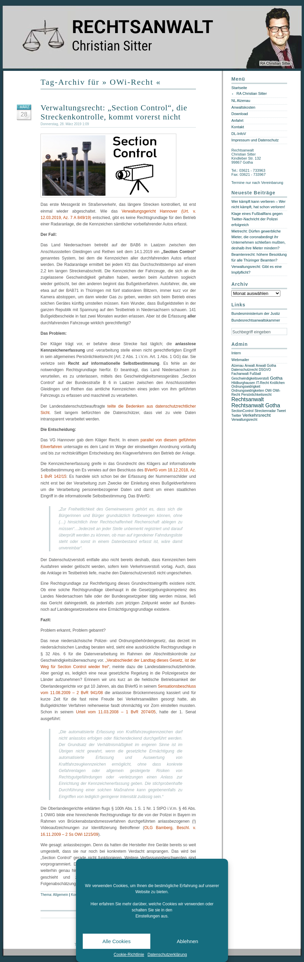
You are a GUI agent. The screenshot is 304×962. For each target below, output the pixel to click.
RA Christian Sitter (251, 93)
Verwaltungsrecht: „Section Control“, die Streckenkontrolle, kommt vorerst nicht (114, 112)
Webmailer (240, 360)
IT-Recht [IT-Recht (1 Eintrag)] (262, 383)
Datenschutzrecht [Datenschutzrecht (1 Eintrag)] (244, 370)
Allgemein (60, 895)
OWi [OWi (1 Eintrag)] (268, 390)
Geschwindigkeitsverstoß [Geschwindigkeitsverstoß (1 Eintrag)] (250, 378)
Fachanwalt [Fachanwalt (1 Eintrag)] (240, 374)
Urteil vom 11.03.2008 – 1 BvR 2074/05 (116, 712)
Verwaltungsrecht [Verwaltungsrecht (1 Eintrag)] (244, 419)
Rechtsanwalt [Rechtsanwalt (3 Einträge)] (247, 399)
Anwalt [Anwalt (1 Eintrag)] (250, 365)
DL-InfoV (238, 134)
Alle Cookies (116, 941)
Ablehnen (187, 941)
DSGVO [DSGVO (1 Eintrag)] (265, 370)
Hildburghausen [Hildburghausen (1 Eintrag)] (243, 383)
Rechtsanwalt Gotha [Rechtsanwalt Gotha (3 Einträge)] (255, 405)
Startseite (239, 88)
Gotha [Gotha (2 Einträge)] (276, 378)
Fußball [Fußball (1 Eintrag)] (255, 374)
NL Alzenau (240, 101)
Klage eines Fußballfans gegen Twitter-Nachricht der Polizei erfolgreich (257, 219)
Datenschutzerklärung (167, 954)
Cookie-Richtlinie (129, 954)
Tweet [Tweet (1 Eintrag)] (281, 411)
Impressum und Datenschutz (255, 140)
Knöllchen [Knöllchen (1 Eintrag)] (277, 383)
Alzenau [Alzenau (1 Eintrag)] (237, 365)
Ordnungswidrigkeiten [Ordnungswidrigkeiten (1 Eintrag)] (247, 390)
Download (239, 114)
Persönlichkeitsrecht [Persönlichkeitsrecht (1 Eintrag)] (256, 394)
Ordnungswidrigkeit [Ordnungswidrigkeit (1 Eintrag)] (245, 386)
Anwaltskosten (243, 107)
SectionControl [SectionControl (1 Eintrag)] (242, 411)
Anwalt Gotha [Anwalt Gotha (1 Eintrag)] (266, 365)
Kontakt (237, 127)
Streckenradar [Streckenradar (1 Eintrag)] (265, 411)
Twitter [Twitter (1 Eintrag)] (236, 415)
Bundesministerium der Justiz (255, 313)
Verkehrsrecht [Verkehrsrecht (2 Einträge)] (257, 415)
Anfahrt (237, 120)
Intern (236, 353)
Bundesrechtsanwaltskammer (255, 320)
